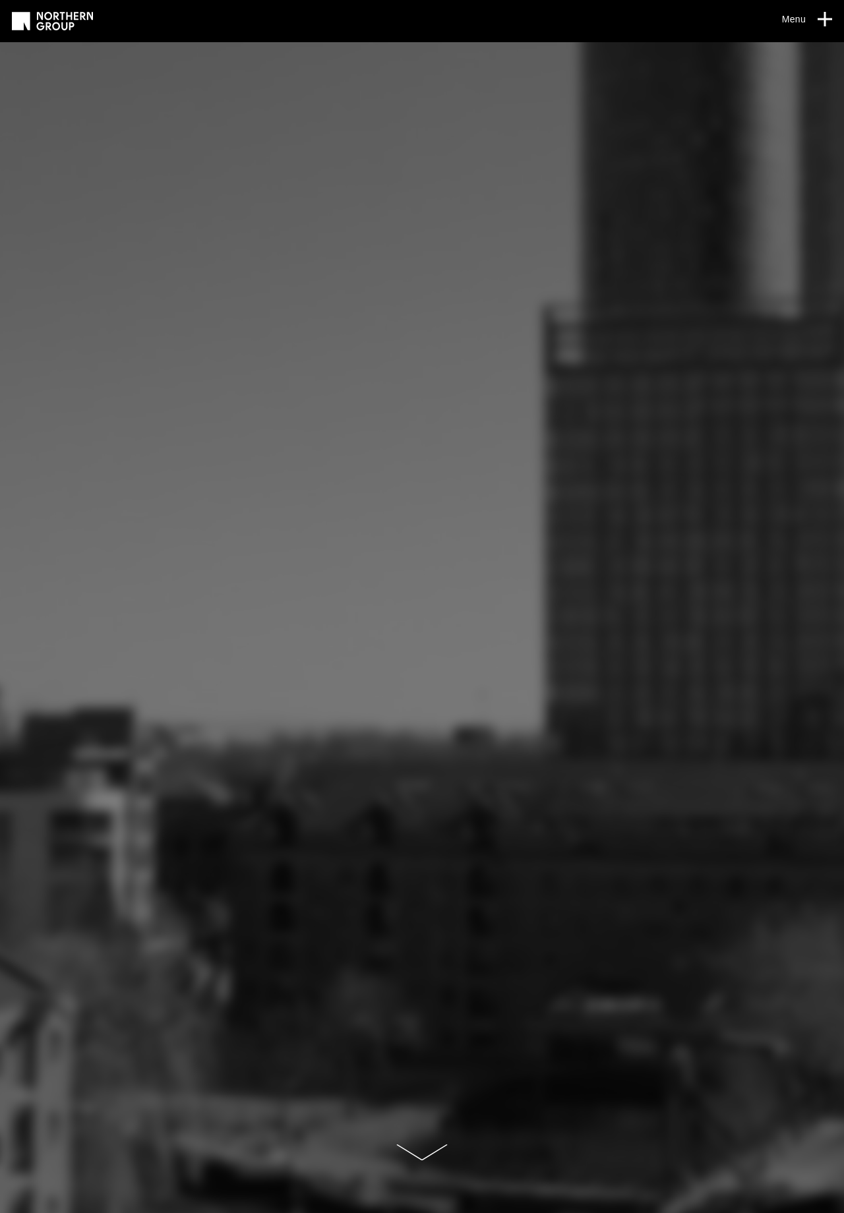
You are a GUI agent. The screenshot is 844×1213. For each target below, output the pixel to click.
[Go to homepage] (52, 21)
